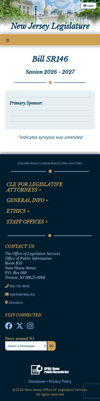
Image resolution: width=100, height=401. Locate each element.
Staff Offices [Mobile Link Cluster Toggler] (27, 222)
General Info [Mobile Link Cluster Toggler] (27, 200)
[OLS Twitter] (19, 327)
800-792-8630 (19, 286)
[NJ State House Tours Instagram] (30, 327)
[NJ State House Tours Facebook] (8, 327)
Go (51, 346)
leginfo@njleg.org (22, 294)
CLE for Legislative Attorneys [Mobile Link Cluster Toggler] (34, 187)
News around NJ (19, 338)
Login (89, 5)
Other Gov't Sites (71, 163)
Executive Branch (28, 163)
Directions (16, 302)
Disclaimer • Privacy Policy (50, 381)
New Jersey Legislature (50, 26)
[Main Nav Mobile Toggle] (8, 40)
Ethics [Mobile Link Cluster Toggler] (18, 211)
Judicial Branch (50, 163)
